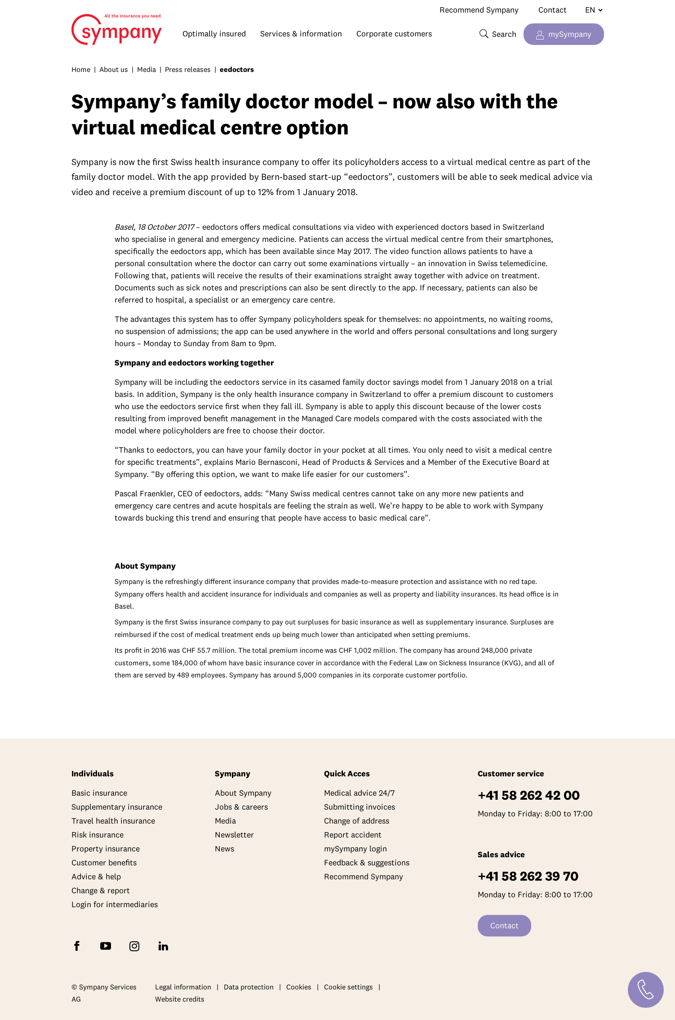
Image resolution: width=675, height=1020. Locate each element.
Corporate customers (394, 33)
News (224, 849)
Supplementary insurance (116, 807)
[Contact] (646, 990)
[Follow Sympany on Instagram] (136, 946)
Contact (552, 9)
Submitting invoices (359, 807)
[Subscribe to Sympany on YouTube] (107, 946)
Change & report (100, 891)
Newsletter (234, 835)
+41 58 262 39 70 (528, 876)
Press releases (188, 69)
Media (146, 69)
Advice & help (96, 877)
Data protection (249, 986)
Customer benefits (104, 863)
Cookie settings (348, 986)
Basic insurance (99, 793)
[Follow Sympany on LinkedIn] (165, 946)
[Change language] (590, 10)
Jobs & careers (241, 807)
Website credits (179, 999)
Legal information (183, 986)
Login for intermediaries (114, 905)
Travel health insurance (113, 821)
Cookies (298, 986)
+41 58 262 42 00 (529, 795)
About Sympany (243, 793)
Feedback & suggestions (366, 863)
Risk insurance (97, 835)
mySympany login (355, 849)
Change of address (356, 821)
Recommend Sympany (479, 9)
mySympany (569, 34)
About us (113, 69)
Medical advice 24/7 (359, 793)
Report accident (353, 835)
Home (83, 25)
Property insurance (105, 849)
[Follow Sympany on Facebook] (78, 946)
